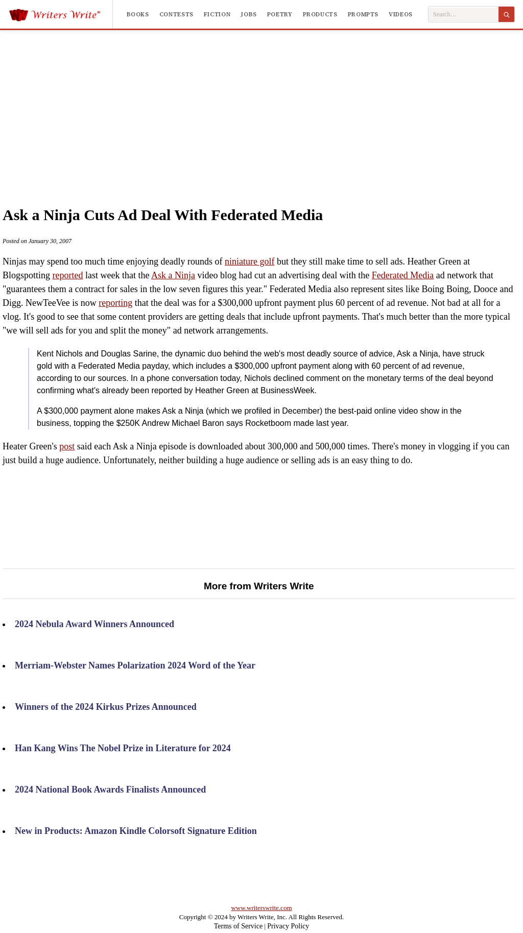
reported (68, 275)
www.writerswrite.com (261, 908)
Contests (176, 14)
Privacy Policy (288, 926)
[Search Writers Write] (463, 14)
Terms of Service (238, 926)
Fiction (217, 14)
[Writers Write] (60, 14)
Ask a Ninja (173, 275)
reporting (115, 303)
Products (320, 14)
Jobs (249, 14)
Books (138, 14)
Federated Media (403, 275)
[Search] (506, 14)
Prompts (363, 14)
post (67, 446)
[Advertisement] (281, 106)
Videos (401, 14)
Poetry (280, 14)
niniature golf (249, 261)
